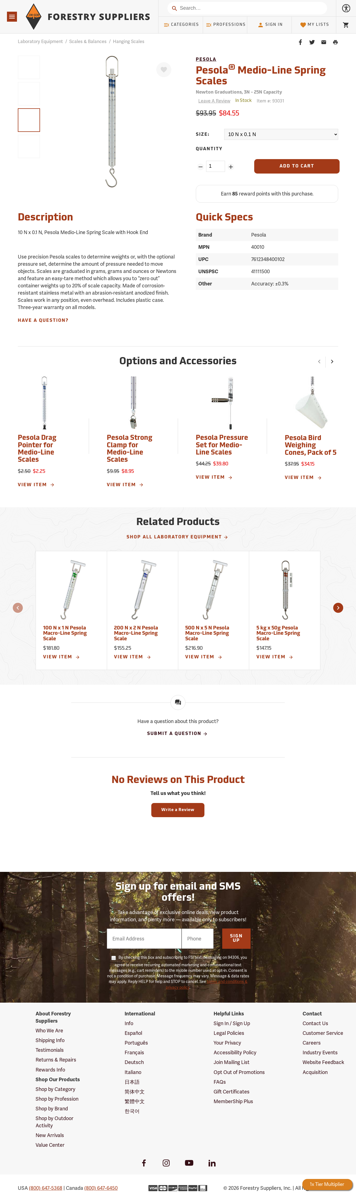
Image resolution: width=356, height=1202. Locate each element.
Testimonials (50, 1050)
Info (129, 1023)
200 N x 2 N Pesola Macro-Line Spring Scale (136, 634)
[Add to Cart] (297, 166)
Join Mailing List (231, 1062)
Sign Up (236, 938)
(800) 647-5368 (45, 1188)
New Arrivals (50, 1135)
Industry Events (320, 1052)
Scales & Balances (88, 41)
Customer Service (323, 1033)
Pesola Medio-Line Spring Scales (261, 75)
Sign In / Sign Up (232, 1023)
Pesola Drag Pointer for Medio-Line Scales (37, 449)
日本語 (132, 1082)
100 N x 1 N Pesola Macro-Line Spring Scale (65, 634)
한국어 (132, 1111)
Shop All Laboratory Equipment (177, 537)
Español (133, 1033)
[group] (29, 67)
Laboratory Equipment (40, 41)
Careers (312, 1043)
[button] (319, 362)
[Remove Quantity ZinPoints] (200, 167)
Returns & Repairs (56, 1060)
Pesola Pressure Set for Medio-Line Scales (222, 445)
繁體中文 (135, 1101)
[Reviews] (213, 101)
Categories (181, 25)
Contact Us (315, 1023)
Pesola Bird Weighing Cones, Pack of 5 (311, 445)
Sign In (270, 25)
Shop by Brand (52, 1108)
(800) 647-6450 (101, 1188)
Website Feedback (323, 1062)
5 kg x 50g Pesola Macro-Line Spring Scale (278, 634)
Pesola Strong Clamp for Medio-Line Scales (129, 449)
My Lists (315, 25)
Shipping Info (50, 1040)
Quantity (209, 149)
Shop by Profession (57, 1099)
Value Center (50, 1145)
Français (134, 1052)
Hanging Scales (128, 41)
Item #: (270, 101)
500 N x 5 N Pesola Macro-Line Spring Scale (207, 634)
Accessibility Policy (235, 1052)
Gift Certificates (231, 1091)
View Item (36, 484)
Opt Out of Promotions (239, 1072)
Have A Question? (43, 320)
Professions (226, 25)
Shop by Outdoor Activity (54, 1122)
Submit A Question (177, 733)
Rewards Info (50, 1070)
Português (136, 1043)
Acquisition (315, 1072)
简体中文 (135, 1091)
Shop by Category (55, 1089)
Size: (203, 134)
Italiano (133, 1072)
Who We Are (49, 1030)
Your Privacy (227, 1043)
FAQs (220, 1082)
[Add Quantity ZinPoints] (230, 167)
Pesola (206, 59)
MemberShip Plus (233, 1101)
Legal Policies (229, 1033)
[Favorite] (163, 69)
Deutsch (134, 1062)
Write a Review (177, 810)
